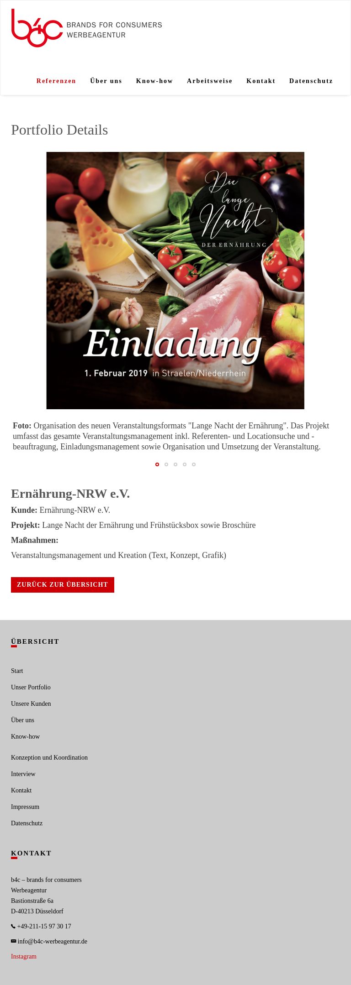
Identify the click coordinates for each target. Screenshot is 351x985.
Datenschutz (311, 81)
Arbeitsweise (210, 81)
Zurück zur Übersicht (62, 584)
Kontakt (261, 81)
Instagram (24, 956)
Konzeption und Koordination (49, 757)
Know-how (154, 81)
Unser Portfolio (31, 687)
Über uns (106, 81)
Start (17, 670)
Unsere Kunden (31, 703)
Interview (23, 774)
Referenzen (56, 81)
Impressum (25, 806)
